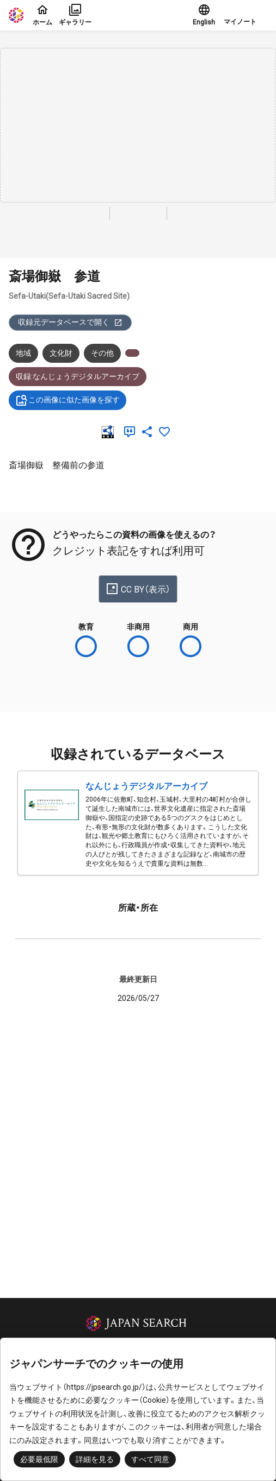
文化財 (61, 353)
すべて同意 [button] (150, 1459)
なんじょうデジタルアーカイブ (146, 786)
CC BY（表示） (138, 588)
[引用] (131, 431)
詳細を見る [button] (95, 1459)
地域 (23, 353)
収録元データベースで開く (70, 322)
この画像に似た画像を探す (67, 400)
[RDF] (110, 431)
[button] (245, 15)
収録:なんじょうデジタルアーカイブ (77, 376)
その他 (102, 353)
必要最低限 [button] (39, 1459)
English (204, 14)
